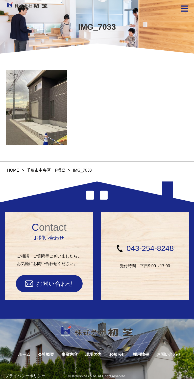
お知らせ (117, 354)
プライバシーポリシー (25, 376)
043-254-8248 (145, 248)
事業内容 (70, 354)
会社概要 (46, 354)
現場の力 (93, 354)
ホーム (24, 354)
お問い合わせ (49, 284)
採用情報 (141, 354)
